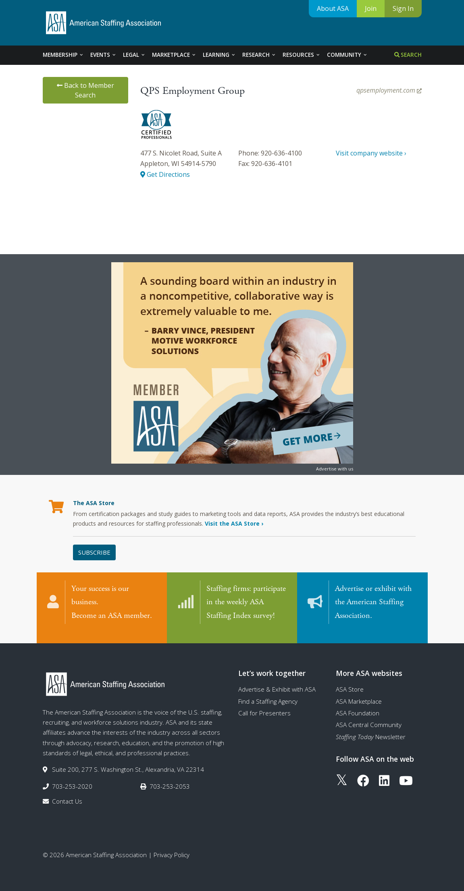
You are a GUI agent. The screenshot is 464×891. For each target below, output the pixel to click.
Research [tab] (259, 54)
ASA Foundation (357, 705)
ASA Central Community (369, 717)
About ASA (333, 8)
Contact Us (67, 793)
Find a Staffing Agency (268, 693)
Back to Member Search (85, 90)
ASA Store (350, 681)
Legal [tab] (134, 54)
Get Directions (165, 174)
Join (371, 8)
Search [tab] (408, 54)
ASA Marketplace (359, 693)
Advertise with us (334, 469)
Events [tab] (103, 54)
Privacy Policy (171, 847)
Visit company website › (371, 153)
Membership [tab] (63, 54)
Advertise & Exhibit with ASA (277, 681)
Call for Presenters (264, 705)
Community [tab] (347, 54)
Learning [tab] (219, 54)
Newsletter (371, 729)
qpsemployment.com (389, 90)
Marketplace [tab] (174, 54)
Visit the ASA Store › (234, 523)
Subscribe (94, 552)
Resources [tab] (301, 54)
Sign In (403, 8)
